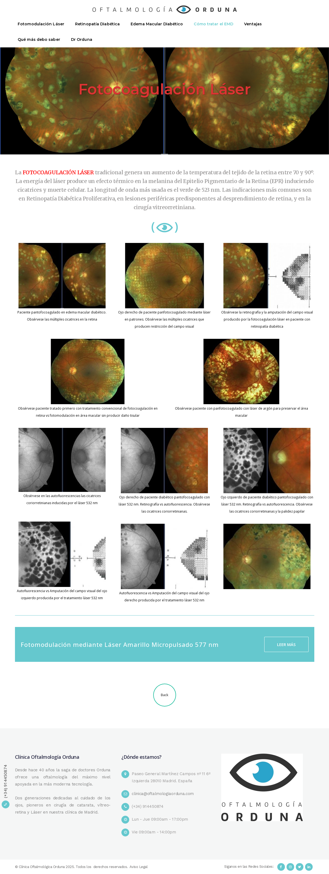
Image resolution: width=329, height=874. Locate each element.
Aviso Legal (139, 867)
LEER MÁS (286, 644)
